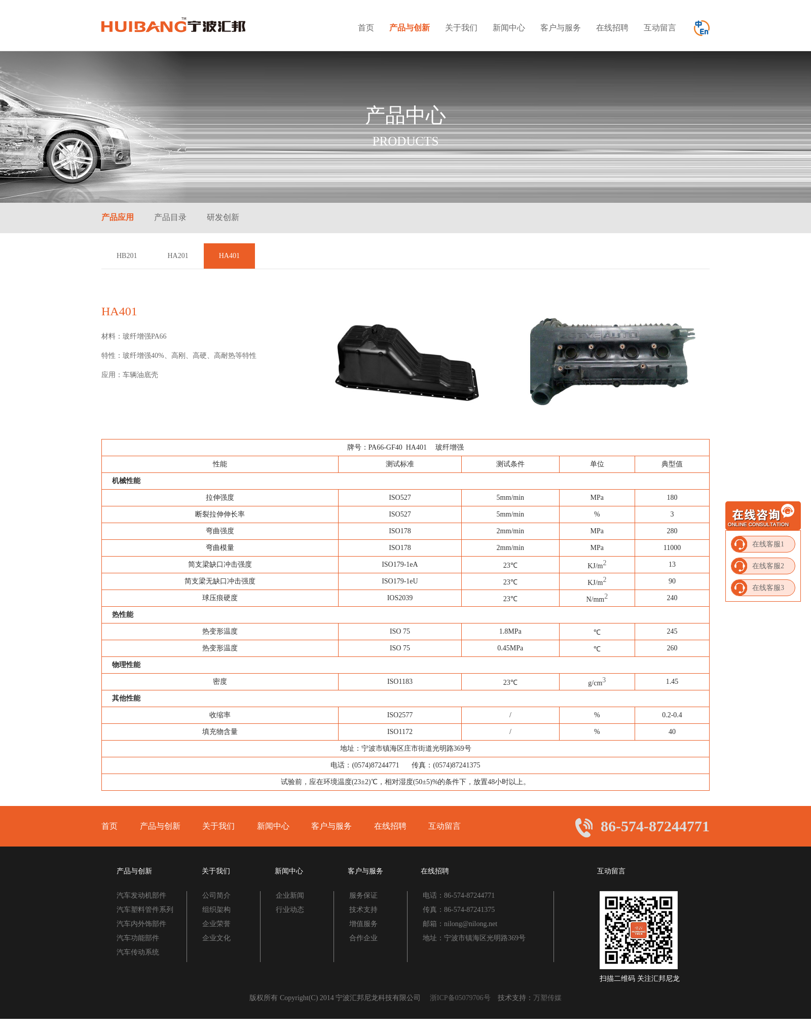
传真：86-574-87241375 (459, 909)
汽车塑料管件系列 (145, 909)
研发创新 (223, 217)
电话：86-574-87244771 (459, 895)
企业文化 (216, 938)
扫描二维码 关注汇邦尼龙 (640, 978)
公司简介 (216, 895)
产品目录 (170, 217)
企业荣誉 (216, 924)
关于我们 (461, 27)
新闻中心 (509, 27)
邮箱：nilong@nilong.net (460, 924)
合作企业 (363, 938)
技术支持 (363, 909)
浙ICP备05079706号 (464, 998)
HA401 (229, 256)
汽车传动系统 (138, 952)
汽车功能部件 (138, 938)
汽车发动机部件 (141, 895)
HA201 (177, 256)
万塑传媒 (547, 998)
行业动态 (290, 909)
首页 (366, 27)
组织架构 (216, 909)
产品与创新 (409, 27)
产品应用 (117, 217)
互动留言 (660, 27)
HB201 (127, 256)
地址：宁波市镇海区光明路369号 (474, 938)
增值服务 (363, 924)
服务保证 (363, 895)
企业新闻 (290, 895)
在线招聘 (612, 27)
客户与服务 (560, 27)
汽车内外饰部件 (141, 924)
